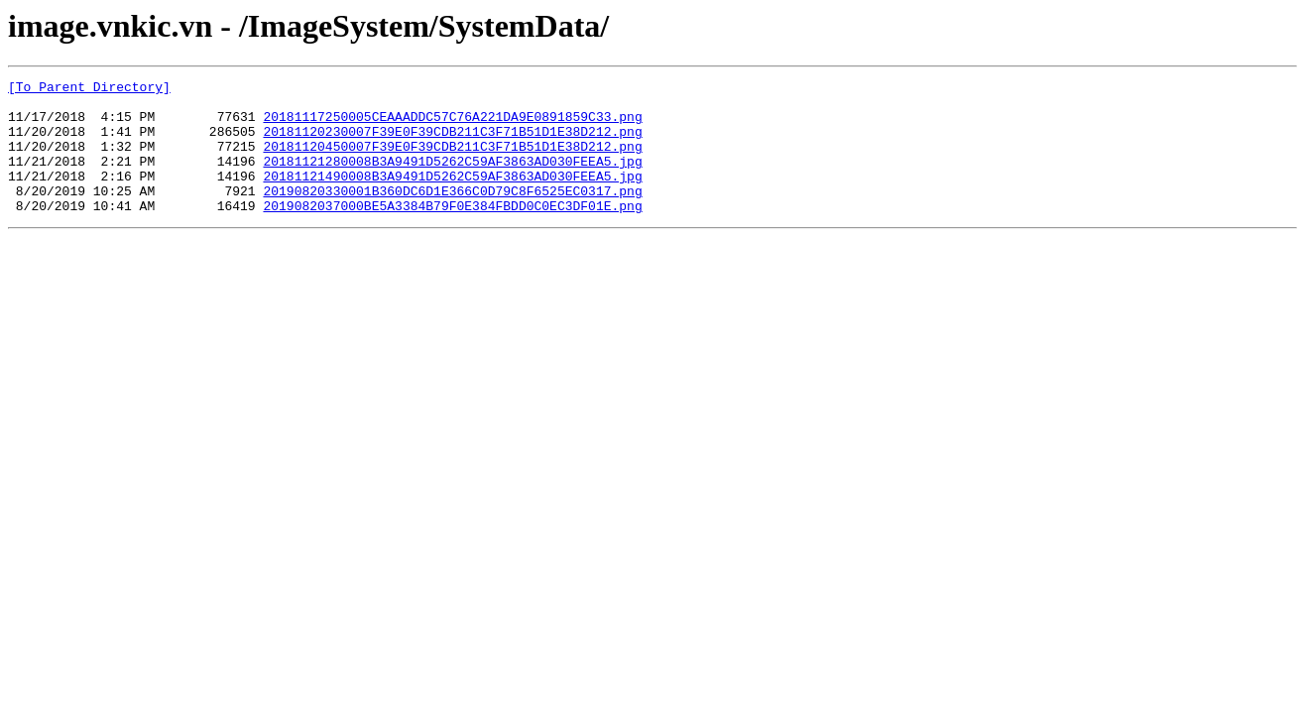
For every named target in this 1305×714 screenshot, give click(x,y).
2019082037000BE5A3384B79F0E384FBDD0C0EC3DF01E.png (452, 232)
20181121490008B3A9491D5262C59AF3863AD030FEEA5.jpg (452, 196)
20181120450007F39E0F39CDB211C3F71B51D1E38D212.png (452, 161)
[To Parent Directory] (89, 89)
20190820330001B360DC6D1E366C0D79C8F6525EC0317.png (452, 214)
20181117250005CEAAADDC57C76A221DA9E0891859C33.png (452, 125)
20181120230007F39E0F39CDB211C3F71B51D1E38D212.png (452, 143)
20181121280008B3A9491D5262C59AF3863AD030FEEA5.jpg (452, 178)
